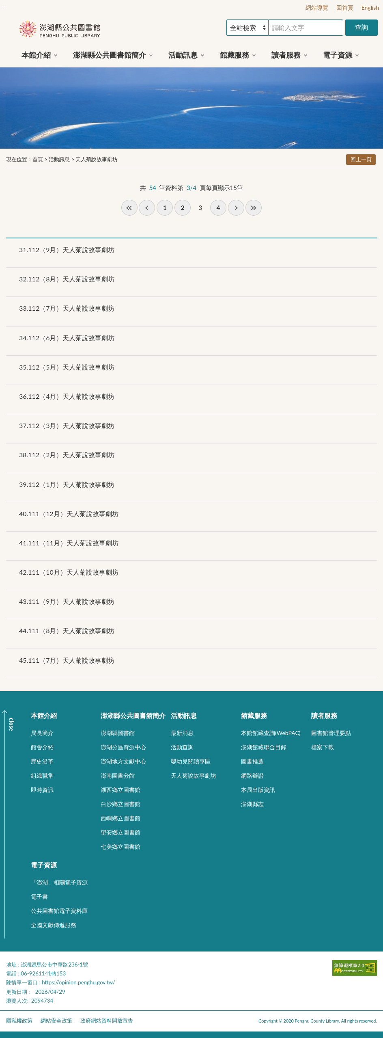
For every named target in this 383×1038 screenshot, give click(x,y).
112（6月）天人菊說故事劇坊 (66, 338)
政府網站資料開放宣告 (106, 1020)
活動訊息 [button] (183, 54)
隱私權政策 (19, 1020)
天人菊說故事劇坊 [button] (193, 775)
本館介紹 (44, 715)
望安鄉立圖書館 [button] (120, 832)
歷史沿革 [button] (42, 761)
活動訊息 (59, 159)
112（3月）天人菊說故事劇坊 (66, 425)
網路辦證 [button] (252, 775)
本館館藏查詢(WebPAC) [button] (271, 732)
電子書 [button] (39, 896)
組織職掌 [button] (42, 775)
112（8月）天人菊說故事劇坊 (66, 279)
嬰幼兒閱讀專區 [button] (191, 761)
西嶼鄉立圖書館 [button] (120, 818)
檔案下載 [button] (322, 747)
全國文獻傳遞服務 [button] (53, 924)
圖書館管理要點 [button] (331, 732)
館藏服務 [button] (234, 54)
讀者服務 (324, 715)
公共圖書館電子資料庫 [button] (59, 910)
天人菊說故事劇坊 (96, 159)
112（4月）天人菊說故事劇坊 (66, 396)
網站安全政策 (56, 1020)
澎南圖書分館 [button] (118, 775)
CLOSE (11, 724)
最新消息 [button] (182, 732)
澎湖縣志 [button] (252, 803)
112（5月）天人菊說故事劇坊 (66, 367)
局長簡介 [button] (42, 732)
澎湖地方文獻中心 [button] (123, 761)
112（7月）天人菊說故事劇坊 (66, 308)
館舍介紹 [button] (42, 747)
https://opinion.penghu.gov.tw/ (78, 982)
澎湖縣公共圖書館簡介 (133, 715)
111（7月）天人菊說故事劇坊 (66, 660)
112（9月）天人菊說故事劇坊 (66, 249)
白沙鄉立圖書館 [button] (120, 803)
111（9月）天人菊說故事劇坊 (66, 601)
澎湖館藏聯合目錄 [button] (263, 747)
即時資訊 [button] (42, 789)
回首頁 (344, 7)
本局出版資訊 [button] (258, 789)
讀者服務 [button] (286, 54)
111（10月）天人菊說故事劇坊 (68, 572)
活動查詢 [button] (182, 747)
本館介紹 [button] (36, 54)
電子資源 (44, 865)
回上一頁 (361, 159)
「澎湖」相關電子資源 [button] (59, 882)
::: (4, 7)
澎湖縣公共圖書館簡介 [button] (109, 54)
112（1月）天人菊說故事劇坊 (66, 484)
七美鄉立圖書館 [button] (120, 846)
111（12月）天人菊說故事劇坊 (68, 513)
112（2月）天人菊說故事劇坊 (66, 454)
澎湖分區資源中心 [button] (123, 747)
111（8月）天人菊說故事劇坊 (66, 630)
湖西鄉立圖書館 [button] (120, 789)
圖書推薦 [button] (252, 761)
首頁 (37, 159)
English (370, 7)
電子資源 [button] (337, 54)
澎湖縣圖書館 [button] (118, 732)
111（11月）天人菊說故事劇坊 (68, 543)
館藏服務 (254, 715)
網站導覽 (317, 7)
